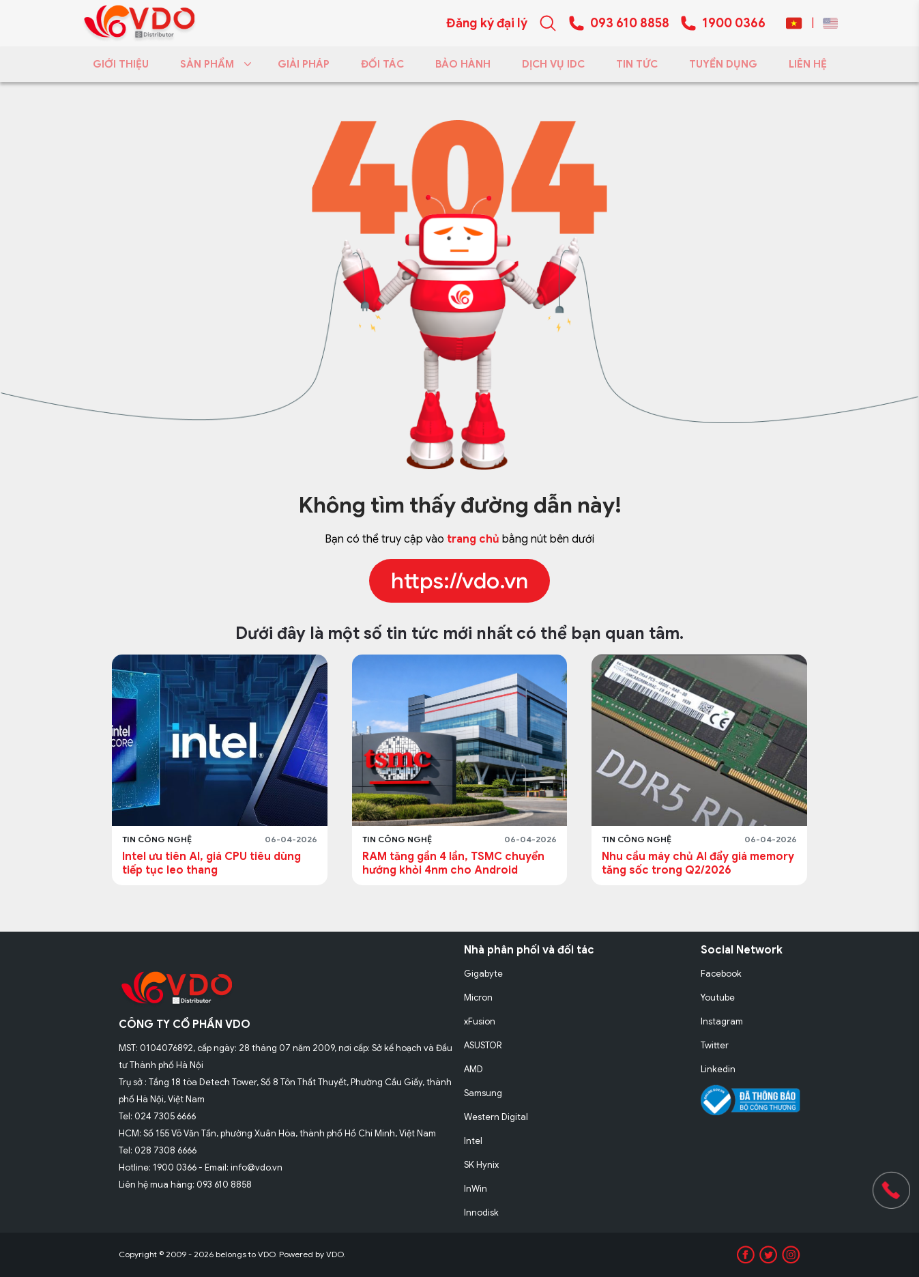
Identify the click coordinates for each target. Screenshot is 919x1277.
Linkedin (718, 1069)
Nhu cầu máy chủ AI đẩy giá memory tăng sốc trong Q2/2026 (698, 863)
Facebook (721, 973)
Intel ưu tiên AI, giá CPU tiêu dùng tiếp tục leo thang (211, 863)
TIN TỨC (637, 64)
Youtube (718, 997)
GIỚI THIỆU (121, 64)
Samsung (483, 1093)
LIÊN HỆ (808, 64)
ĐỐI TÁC (382, 64)
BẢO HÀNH (463, 64)
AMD (473, 1069)
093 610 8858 (629, 23)
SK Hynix (481, 1165)
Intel (473, 1141)
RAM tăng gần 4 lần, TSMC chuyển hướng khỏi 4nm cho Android (453, 863)
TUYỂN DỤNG (723, 64)
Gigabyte (483, 973)
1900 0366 (733, 23)
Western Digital (496, 1117)
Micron (478, 997)
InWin (475, 1188)
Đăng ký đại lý (486, 23)
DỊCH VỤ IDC (553, 64)
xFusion (479, 1021)
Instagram (722, 1021)
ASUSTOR (483, 1045)
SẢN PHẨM (213, 64)
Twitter (715, 1045)
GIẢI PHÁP (304, 64)
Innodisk (481, 1212)
